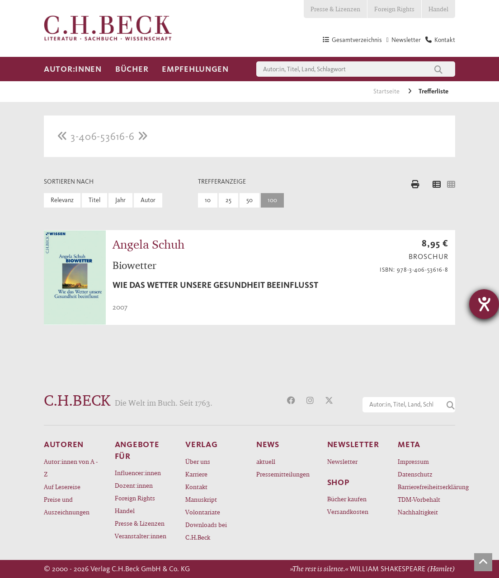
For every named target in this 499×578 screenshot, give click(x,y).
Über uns (197, 461)
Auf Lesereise (62, 486)
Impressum (413, 461)
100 (272, 200)
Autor (148, 200)
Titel (94, 200)
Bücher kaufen (347, 499)
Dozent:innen (134, 485)
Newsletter (342, 461)
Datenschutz (415, 474)
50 (249, 200)
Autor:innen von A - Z (71, 468)
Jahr (120, 200)
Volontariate (202, 512)
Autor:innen (73, 69)
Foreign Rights (394, 9)
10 (208, 200)
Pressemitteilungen (283, 474)
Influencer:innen (138, 472)
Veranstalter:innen (140, 536)
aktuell (265, 461)
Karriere (196, 474)
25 (228, 200)
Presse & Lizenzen (335, 9)
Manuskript (201, 499)
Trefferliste (433, 91)
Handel (438, 9)
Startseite (387, 91)
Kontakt (196, 486)
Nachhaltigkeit (418, 512)
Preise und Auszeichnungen (66, 505)
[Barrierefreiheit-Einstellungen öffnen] (484, 304)
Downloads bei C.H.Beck (206, 531)
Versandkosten (347, 511)
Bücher (131, 69)
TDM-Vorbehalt (419, 499)
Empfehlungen (195, 69)
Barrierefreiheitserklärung (426, 486)
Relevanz (62, 200)
